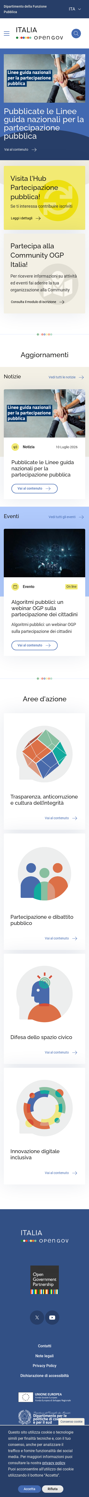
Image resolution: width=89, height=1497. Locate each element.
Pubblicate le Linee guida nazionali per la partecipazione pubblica (44, 123)
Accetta (29, 1489)
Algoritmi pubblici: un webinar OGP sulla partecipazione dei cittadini (44, 608)
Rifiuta (53, 1489)
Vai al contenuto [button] (20, 149)
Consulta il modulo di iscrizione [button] (38, 302)
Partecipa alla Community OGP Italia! (37, 255)
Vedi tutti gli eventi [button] (67, 517)
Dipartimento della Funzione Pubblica (25, 9)
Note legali (44, 1356)
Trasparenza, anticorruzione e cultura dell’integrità (44, 800)
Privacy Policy (44, 1365)
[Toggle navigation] (6, 33)
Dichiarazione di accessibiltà (44, 1375)
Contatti (44, 1346)
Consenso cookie (71, 1421)
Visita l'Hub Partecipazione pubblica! (34, 187)
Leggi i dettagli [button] (26, 218)
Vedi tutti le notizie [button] (67, 377)
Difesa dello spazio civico (41, 1037)
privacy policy (53, 1463)
